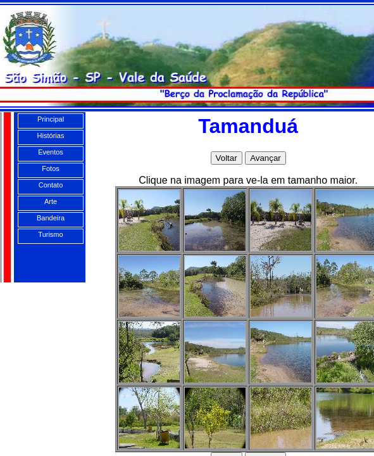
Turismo (50, 234)
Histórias (51, 135)
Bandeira (51, 218)
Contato (51, 185)
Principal (50, 119)
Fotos (50, 168)
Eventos (50, 152)
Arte (50, 201)
